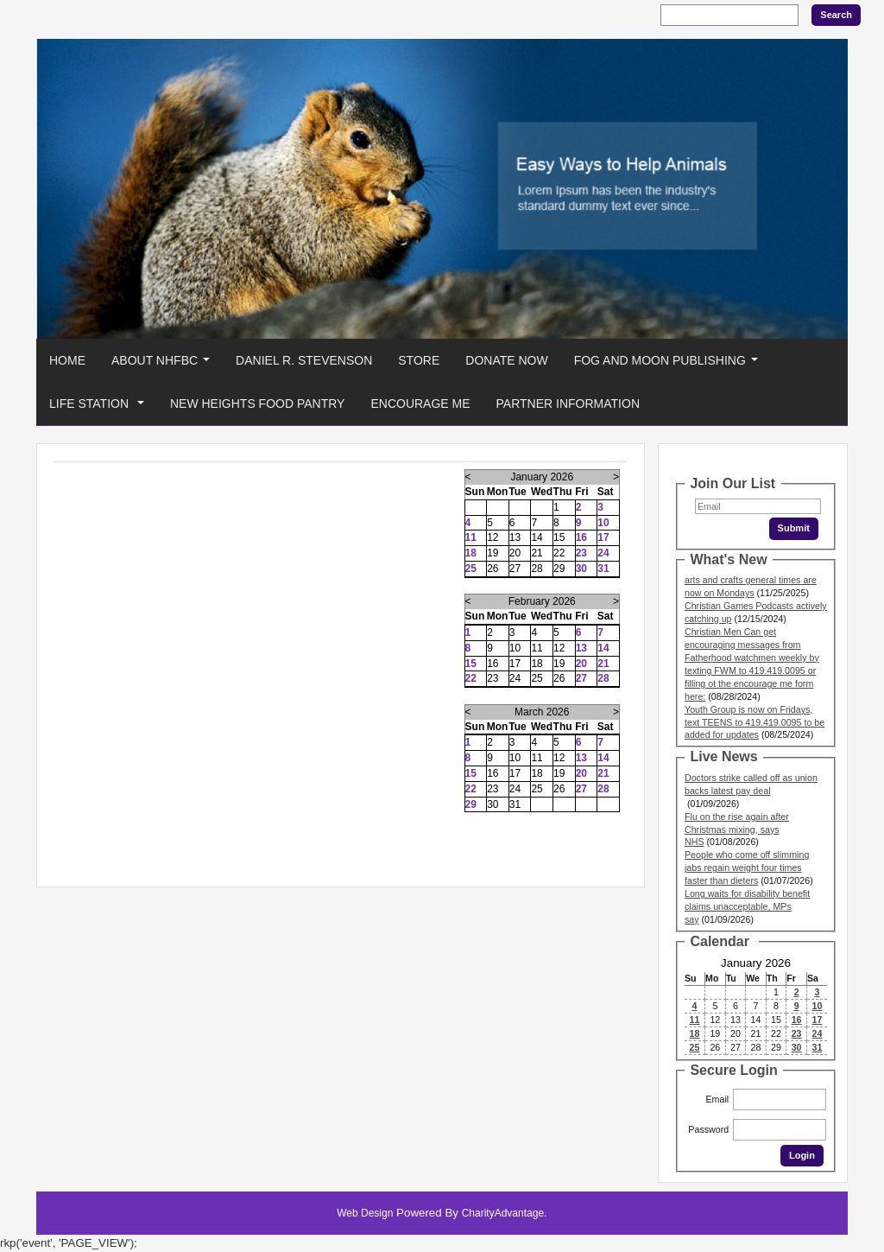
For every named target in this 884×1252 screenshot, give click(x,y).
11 (471, 537)
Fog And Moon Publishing (669, 365)
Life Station (100, 408)
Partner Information (568, 403)
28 (603, 678)
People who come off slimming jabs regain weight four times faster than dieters (747, 867)
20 (581, 664)
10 (603, 523)
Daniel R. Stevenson (304, 360)
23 (581, 553)
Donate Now (506, 360)
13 (581, 648)
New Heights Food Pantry (257, 403)
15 (471, 664)
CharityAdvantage (503, 1213)
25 (471, 568)
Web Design (365, 1213)
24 (603, 553)
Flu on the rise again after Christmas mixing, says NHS (737, 829)
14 (603, 648)
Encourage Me (420, 403)
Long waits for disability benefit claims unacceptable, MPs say (747, 906)
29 (471, 804)
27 (581, 678)
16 (581, 537)
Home (67, 360)
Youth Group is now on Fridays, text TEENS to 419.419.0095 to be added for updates (754, 722)
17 (603, 537)
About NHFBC (164, 365)
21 (603, 664)
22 (471, 678)
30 (581, 568)
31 (603, 568)
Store (418, 360)
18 (471, 553)
